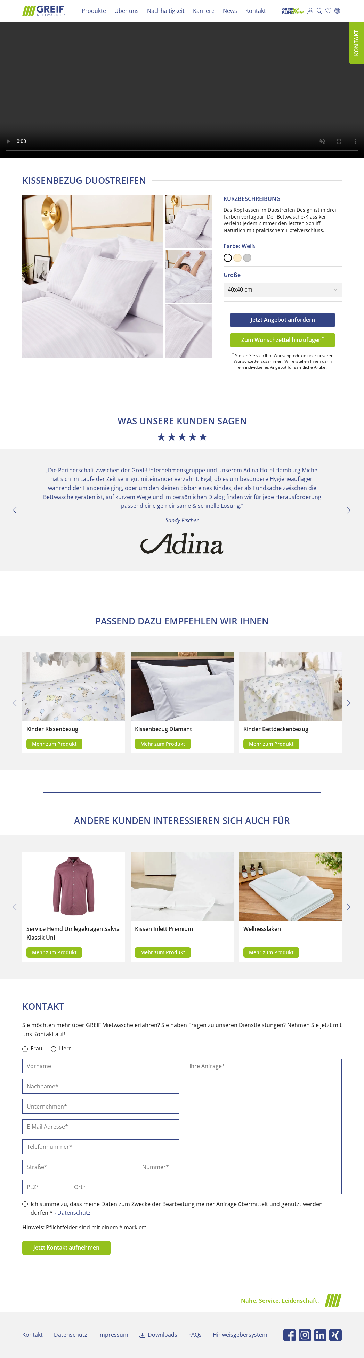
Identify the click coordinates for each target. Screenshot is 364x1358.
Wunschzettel (328, 10)
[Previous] (15, 510)
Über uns (126, 11)
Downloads (162, 1335)
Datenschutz (70, 1335)
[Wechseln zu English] (337, 11)
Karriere (204, 11)
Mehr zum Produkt (54, 744)
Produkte (94, 11)
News (230, 11)
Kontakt (255, 11)
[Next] (349, 510)
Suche (319, 10)
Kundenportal (310, 10)
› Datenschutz (72, 1213)
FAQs (195, 1335)
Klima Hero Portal (291, 10)
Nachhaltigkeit (166, 11)
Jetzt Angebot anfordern (283, 320)
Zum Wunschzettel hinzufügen (282, 339)
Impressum (113, 1335)
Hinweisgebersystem (240, 1335)
